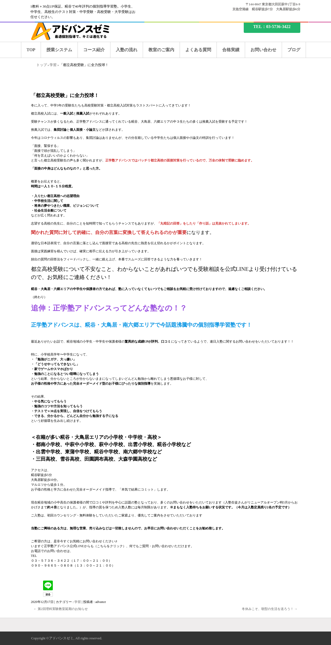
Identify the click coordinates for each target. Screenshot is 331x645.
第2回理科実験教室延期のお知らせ (61, 609)
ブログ (293, 49)
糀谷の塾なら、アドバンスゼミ (75, 30)
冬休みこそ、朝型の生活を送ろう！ (270, 609)
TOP (31, 49)
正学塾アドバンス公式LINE (64, 546)
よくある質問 (198, 49)
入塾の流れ (126, 49)
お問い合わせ (263, 49)
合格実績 (230, 49)
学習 (77, 602)
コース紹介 (94, 49)
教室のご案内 (161, 49)
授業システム (59, 49)
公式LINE (237, 269)
